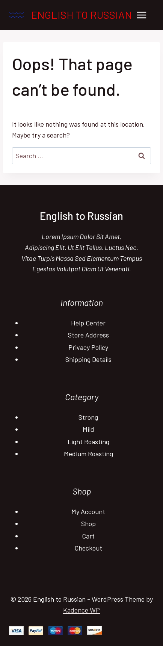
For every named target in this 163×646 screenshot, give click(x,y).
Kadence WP (81, 610)
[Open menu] (141, 15)
